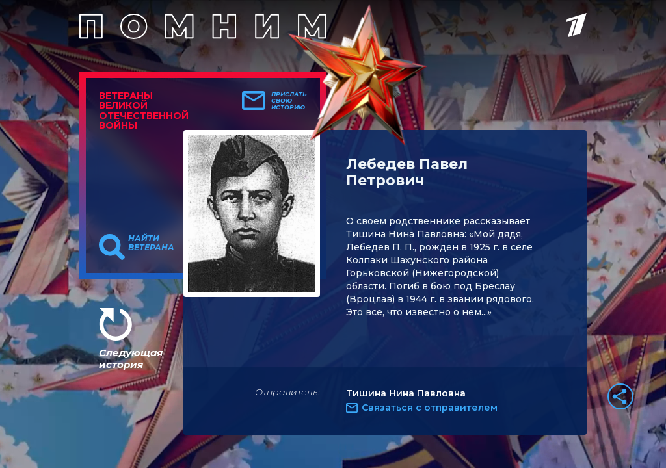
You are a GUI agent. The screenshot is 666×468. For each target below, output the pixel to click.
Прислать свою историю (289, 100)
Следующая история (131, 358)
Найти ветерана (151, 243)
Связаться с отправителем (430, 407)
